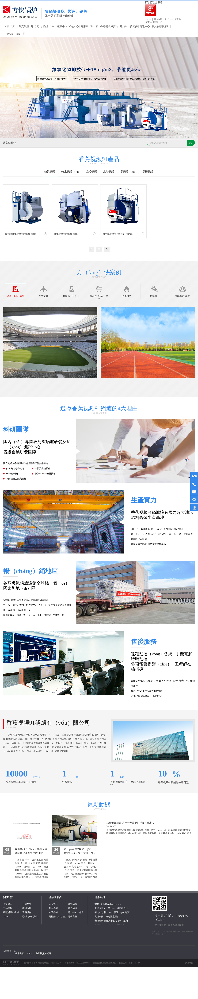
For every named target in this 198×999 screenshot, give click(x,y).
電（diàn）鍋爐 (75, 912)
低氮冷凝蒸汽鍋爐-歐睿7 (66, 234)
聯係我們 (100, 897)
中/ (147, 19)
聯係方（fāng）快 (15, 33)
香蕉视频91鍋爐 (43, 953)
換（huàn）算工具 (172, 19)
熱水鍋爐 (53, 908)
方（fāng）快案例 (99, 272)
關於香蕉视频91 (161, 26)
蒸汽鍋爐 (24, 26)
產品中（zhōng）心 (68, 26)
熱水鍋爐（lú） (71, 171)
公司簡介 (7, 904)
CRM (29, 953)
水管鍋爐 (109, 171)
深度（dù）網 (134, 963)
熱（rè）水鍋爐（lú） (43, 26)
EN (149, 19)
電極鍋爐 (148, 171)
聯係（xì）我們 (30, 916)
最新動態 (99, 804)
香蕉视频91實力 (109, 26)
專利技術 (26, 908)
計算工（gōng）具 (154, 22)
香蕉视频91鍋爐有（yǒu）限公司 (48, 723)
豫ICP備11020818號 (107, 963)
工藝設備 (26, 912)
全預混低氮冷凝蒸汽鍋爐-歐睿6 (20, 234)
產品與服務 (55, 897)
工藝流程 (7, 908)
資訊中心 (145, 26)
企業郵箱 (19, 953)
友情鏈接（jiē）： (11, 951)
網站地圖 (158, 19)
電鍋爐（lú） (128, 171)
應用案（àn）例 (89, 26)
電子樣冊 (72, 916)
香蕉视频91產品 (99, 159)
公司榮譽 (26, 904)
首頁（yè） (10, 26)
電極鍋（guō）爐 (57, 916)
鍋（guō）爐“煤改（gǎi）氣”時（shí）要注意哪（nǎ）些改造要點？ (80, 853)
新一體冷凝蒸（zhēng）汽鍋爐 (118, 234)
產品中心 (53, 904)
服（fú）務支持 (128, 26)
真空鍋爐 (92, 171)
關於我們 (8, 897)
